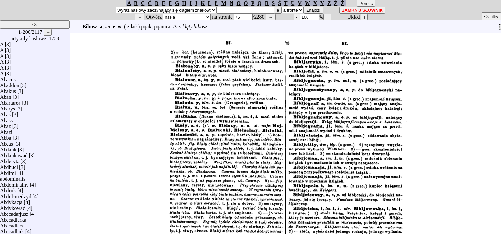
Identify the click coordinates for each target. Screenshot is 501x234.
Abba (5, 136)
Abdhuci (9, 165)
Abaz (5, 124)
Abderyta (9, 159)
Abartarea (10, 101)
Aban (5, 95)
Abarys (7, 107)
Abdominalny (14, 183)
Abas (5, 113)
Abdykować (12, 206)
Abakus (8, 89)
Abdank (8, 148)
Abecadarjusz (14, 212)
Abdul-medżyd (15, 195)
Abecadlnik (12, 230)
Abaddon (9, 83)
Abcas (6, 142)
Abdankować (13, 154)
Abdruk (8, 189)
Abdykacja (11, 200)
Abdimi (8, 171)
